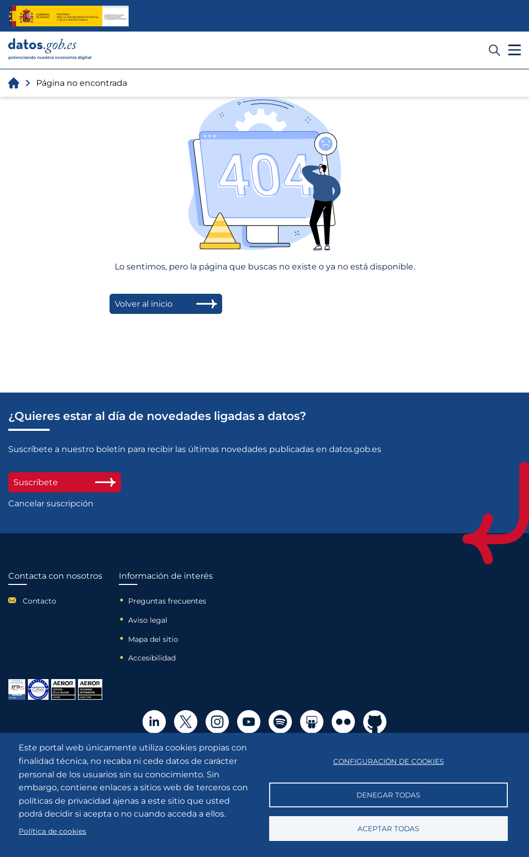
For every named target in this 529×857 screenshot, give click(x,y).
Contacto (39, 601)
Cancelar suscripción (51, 503)
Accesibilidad (152, 658)
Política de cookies (52, 831)
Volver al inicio (166, 304)
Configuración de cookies (388, 761)
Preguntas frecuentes (167, 601)
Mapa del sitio (153, 639)
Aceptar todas (388, 828)
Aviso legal (147, 620)
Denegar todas (388, 795)
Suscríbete (64, 482)
